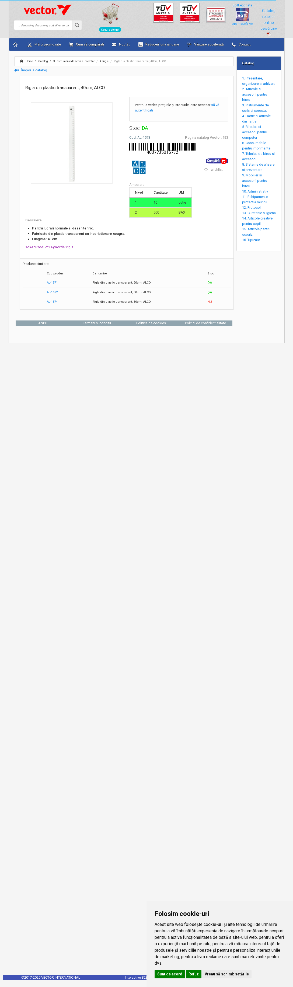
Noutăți (121, 44)
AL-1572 (52, 292)
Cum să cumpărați (86, 44)
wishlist (213, 170)
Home (26, 61)
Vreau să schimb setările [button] (227, 974)
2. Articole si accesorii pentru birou (254, 94)
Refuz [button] (194, 974)
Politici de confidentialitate (205, 323)
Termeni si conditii (97, 323)
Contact (241, 44)
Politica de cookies (151, 323)
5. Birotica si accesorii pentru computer (254, 132)
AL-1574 (52, 302)
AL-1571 (52, 282)
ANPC (42, 323)
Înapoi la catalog (30, 70)
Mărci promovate (44, 44)
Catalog (43, 61)
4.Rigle (104, 61)
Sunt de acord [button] (169, 974)
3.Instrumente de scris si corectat (74, 61)
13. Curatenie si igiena (259, 213)
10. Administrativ (255, 191)
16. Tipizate (251, 240)
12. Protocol (251, 207)
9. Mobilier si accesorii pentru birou (254, 180)
